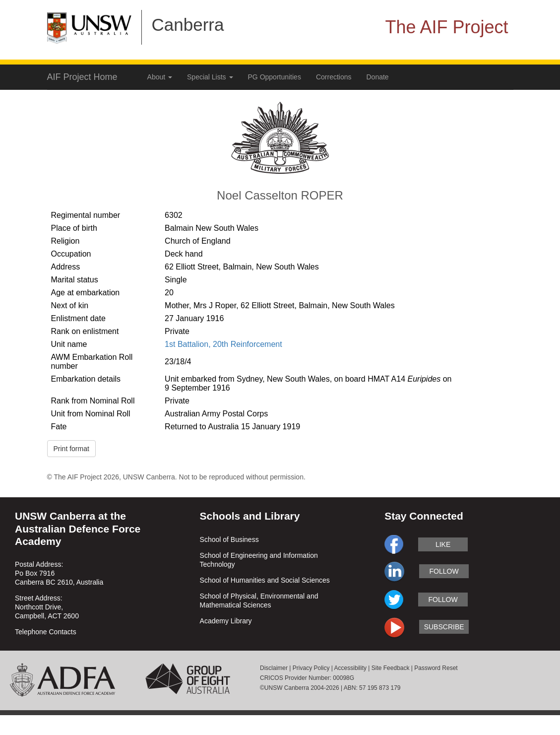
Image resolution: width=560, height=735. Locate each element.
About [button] (159, 77)
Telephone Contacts (45, 632)
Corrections (334, 77)
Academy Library (226, 621)
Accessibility (350, 668)
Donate (378, 77)
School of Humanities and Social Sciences (265, 580)
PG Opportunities (274, 77)
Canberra (188, 24)
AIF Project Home (82, 77)
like (443, 544)
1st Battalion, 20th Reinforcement (223, 344)
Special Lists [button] (210, 77)
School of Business (229, 539)
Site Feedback (391, 668)
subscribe (444, 627)
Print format (71, 449)
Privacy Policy (311, 668)
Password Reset (435, 668)
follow (444, 571)
